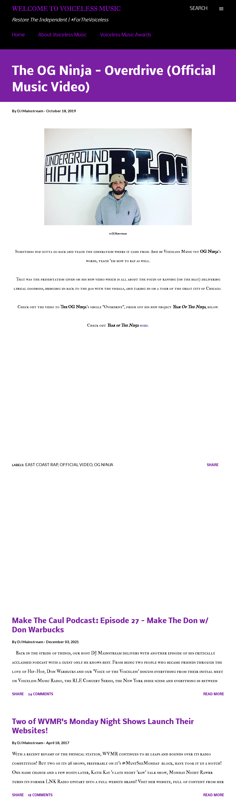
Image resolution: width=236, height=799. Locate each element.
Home (18, 35)
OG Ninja (103, 464)
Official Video (76, 464)
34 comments (40, 694)
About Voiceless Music (62, 35)
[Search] (198, 9)
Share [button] (212, 465)
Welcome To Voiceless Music (66, 9)
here (144, 325)
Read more (213, 694)
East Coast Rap (41, 464)
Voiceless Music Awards (125, 35)
